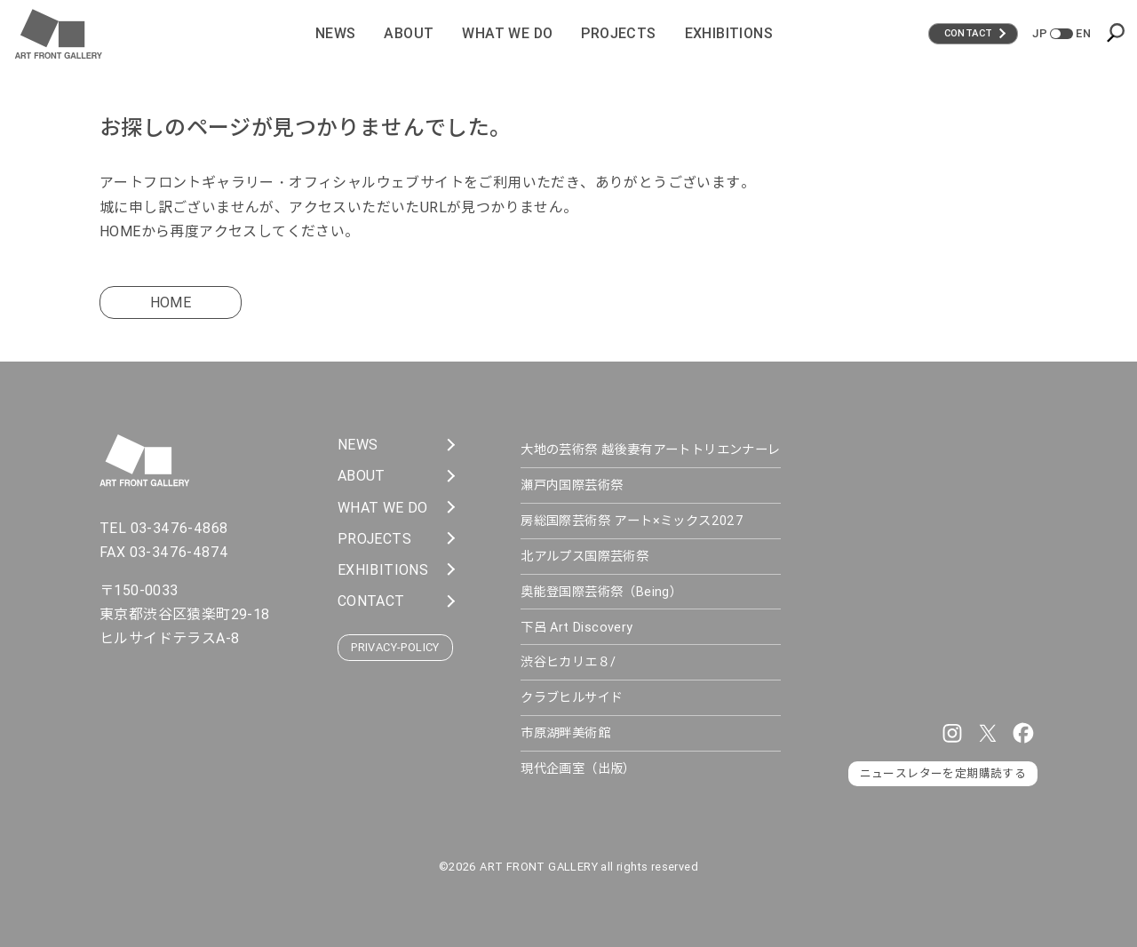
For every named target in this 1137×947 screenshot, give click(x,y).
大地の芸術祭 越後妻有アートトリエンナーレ (650, 450)
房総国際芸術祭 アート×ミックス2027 (632, 521)
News (335, 33)
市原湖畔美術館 (565, 733)
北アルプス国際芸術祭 (584, 556)
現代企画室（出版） (578, 768)
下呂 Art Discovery (576, 627)
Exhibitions (729, 33)
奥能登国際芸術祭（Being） (601, 592)
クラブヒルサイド (572, 697)
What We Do (507, 33)
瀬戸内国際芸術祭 (572, 485)
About (408, 33)
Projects (618, 33)
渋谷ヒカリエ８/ (568, 662)
